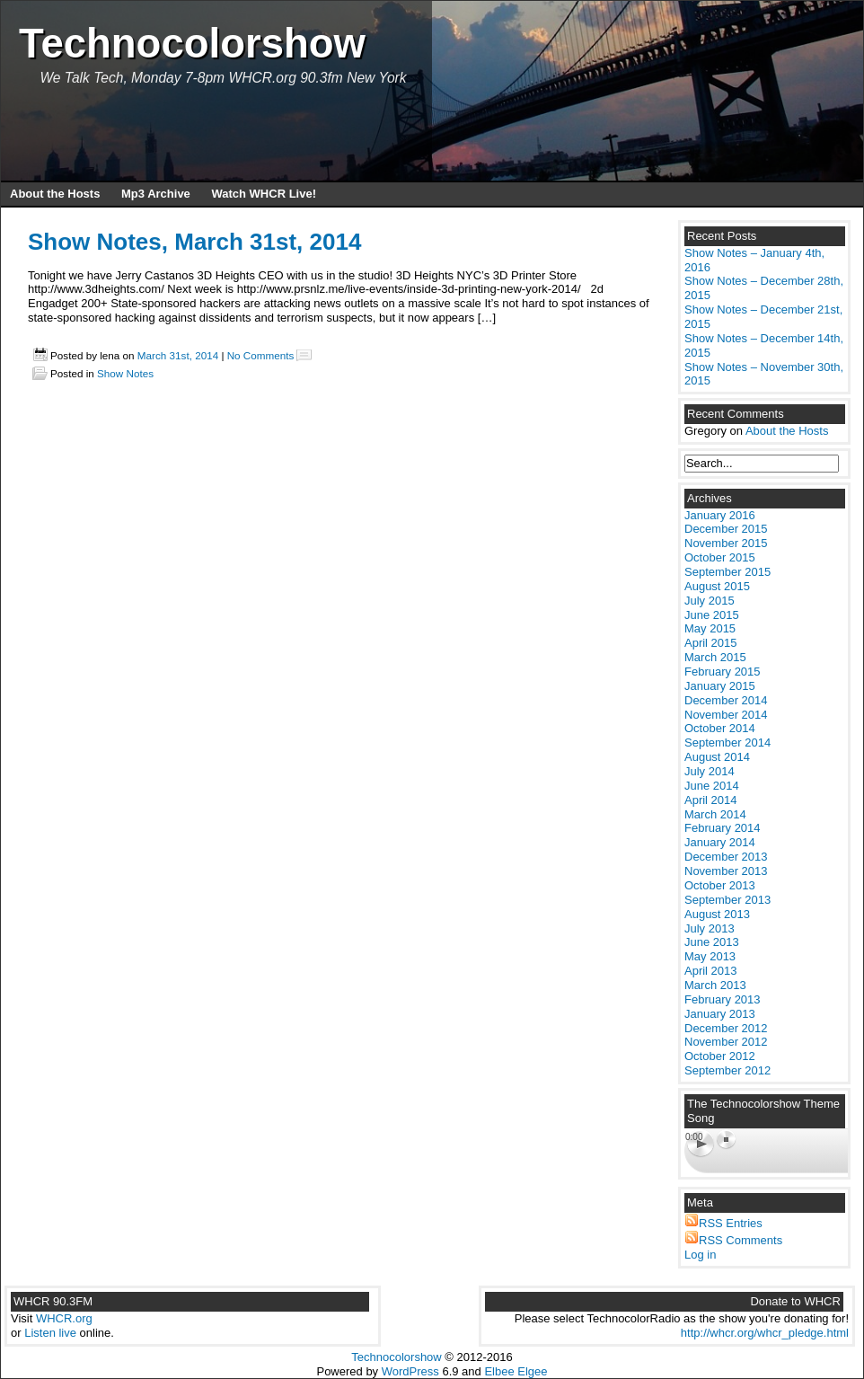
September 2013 (727, 899)
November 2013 (726, 871)
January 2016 (719, 515)
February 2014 (722, 828)
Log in (700, 1254)
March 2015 (715, 657)
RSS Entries (731, 1223)
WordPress (410, 1371)
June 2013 (711, 942)
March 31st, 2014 (177, 355)
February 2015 (722, 671)
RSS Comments (740, 1240)
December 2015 (726, 528)
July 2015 (709, 600)
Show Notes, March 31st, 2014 (194, 241)
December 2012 (726, 1028)
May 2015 (710, 628)
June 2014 (711, 785)
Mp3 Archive (155, 193)
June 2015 (711, 615)
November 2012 (726, 1041)
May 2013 (710, 956)
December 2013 (726, 856)
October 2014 (719, 728)
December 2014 (726, 700)
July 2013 (709, 928)
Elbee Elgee (515, 1371)
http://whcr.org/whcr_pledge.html (765, 1332)
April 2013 (710, 970)
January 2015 (719, 686)
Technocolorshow (192, 43)
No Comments (261, 355)
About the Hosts (55, 193)
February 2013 (722, 999)
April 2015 (710, 643)
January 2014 (719, 842)
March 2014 (715, 814)
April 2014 (710, 800)
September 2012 (727, 1070)
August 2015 (717, 586)
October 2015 (719, 557)
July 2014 (709, 771)
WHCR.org (64, 1318)
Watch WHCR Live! (263, 193)
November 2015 (726, 543)
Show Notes (125, 373)
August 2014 (717, 757)
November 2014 (726, 714)
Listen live (50, 1332)
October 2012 (719, 1056)
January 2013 (719, 1014)
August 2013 (717, 914)
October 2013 (719, 885)
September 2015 (727, 572)
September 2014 (727, 742)
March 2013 (715, 985)
